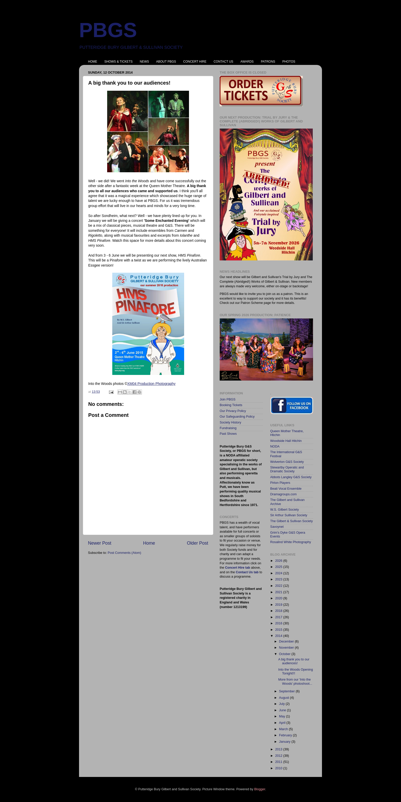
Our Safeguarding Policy (237, 416)
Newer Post (99, 543)
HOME (92, 61)
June (283, 710)
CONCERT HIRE (194, 61)
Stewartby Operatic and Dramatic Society (287, 469)
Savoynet (277, 527)
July (282, 704)
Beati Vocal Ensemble (286, 488)
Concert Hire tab (237, 567)
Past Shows (228, 434)
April (282, 723)
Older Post (197, 543)
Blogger (259, 789)
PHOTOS (288, 61)
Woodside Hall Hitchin (286, 441)
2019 (279, 604)
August (284, 698)
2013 (279, 749)
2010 (279, 768)
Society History (230, 422)
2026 (279, 561)
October (285, 654)
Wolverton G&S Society (287, 462)
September (287, 691)
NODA (275, 446)
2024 (279, 573)
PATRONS (268, 61)
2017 (279, 617)
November (287, 647)
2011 (279, 762)
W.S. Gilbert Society (284, 509)
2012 (279, 756)
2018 (279, 611)
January (285, 741)
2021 (279, 592)
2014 (279, 636)
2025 (279, 567)
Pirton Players (280, 483)
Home (149, 543)
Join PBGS (228, 399)
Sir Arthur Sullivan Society (288, 515)
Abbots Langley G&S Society (291, 477)
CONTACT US (223, 61)
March (284, 729)
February (286, 735)
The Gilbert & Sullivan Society (291, 521)
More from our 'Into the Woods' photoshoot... (295, 681)
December (287, 641)
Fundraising (228, 428)
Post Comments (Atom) (124, 553)
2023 (279, 579)
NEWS (144, 61)
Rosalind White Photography (290, 542)
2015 (279, 630)
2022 (279, 586)
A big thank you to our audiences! (293, 661)
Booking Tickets (231, 405)
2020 (279, 598)
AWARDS (247, 61)
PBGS (108, 30)
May (282, 716)
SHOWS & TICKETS (118, 61)
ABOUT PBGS (166, 61)
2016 (279, 623)
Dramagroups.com (283, 494)
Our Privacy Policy (233, 411)
